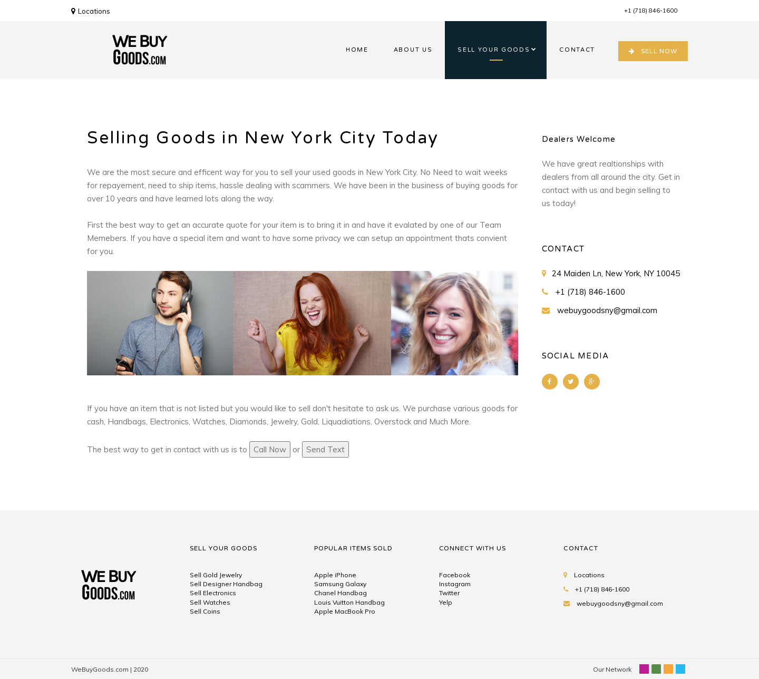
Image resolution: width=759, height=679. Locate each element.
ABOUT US (413, 49)
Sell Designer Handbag (226, 584)
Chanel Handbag (340, 593)
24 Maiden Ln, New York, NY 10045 (616, 273)
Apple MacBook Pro (344, 611)
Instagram (455, 584)
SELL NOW (653, 51)
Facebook (454, 575)
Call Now (270, 449)
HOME (357, 49)
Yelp (445, 602)
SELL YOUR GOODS (494, 49)
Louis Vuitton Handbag (349, 602)
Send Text (325, 449)
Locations (90, 11)
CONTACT (577, 49)
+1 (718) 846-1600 (650, 10)
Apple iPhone (335, 575)
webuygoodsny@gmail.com (607, 310)
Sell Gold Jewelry (216, 575)
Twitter (449, 593)
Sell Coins (205, 611)
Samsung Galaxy (340, 584)
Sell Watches (210, 602)
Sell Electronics (213, 593)
